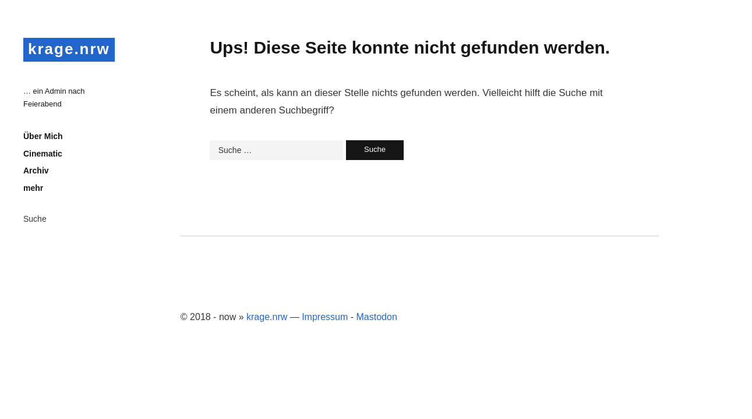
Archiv (36, 170)
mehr (33, 188)
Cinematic (42, 153)
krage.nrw (69, 49)
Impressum (325, 317)
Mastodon (376, 317)
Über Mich (43, 136)
